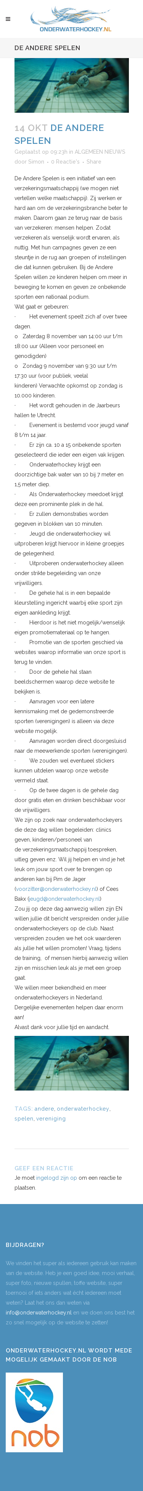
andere (44, 1109)
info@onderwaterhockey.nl (39, 1313)
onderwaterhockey (83, 1109)
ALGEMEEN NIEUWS (100, 152)
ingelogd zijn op (56, 1178)
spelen (24, 1119)
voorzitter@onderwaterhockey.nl (56, 889)
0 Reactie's (65, 162)
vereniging (51, 1119)
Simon (36, 162)
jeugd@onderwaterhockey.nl (64, 899)
